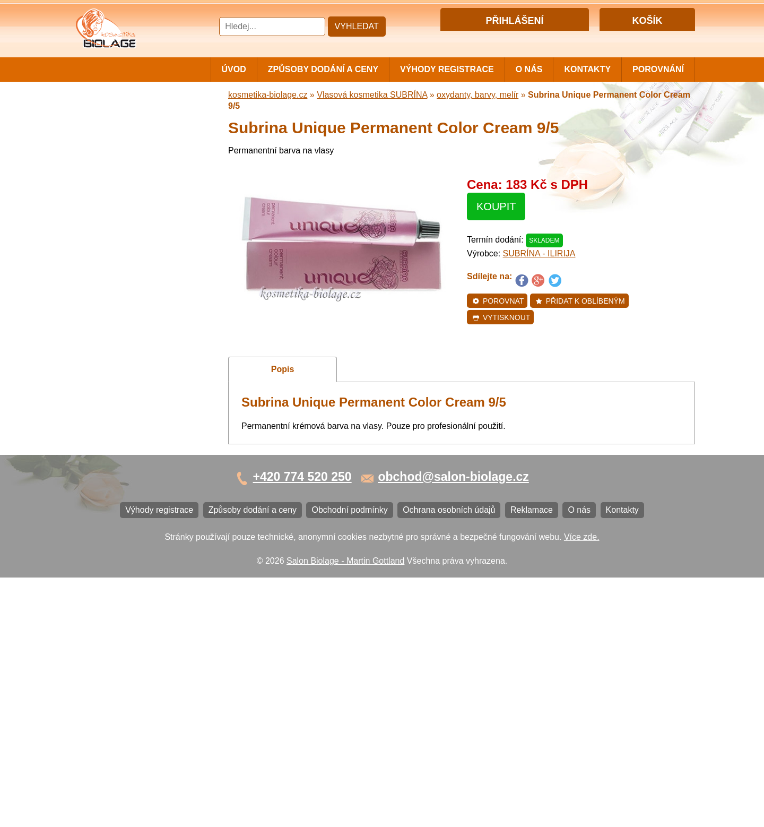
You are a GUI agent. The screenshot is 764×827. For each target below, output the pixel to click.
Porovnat (498, 301)
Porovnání (658, 69)
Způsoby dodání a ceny (323, 69)
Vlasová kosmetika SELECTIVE (139, 380)
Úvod (234, 69)
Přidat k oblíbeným (580, 301)
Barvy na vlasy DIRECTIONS (134, 415)
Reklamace (101, 579)
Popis (282, 369)
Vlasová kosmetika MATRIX (132, 134)
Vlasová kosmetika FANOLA (133, 275)
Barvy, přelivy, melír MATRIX (133, 177)
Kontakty (587, 69)
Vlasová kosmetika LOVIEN (132, 345)
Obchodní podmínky (117, 544)
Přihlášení (492, 39)
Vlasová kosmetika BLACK (130, 433)
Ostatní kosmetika (113, 450)
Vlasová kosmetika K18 (124, 398)
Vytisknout (501, 317)
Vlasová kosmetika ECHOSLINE (141, 293)
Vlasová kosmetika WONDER (136, 258)
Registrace (535, 39)
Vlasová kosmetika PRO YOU (136, 328)
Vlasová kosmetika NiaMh (128, 195)
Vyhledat (357, 26)
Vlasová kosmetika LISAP (128, 212)
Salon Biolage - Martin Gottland (345, 809)
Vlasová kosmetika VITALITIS (135, 363)
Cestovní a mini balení (121, 116)
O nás (529, 69)
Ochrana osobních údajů (126, 562)
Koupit (496, 206)
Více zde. (582, 785)
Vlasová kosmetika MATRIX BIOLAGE (132, 156)
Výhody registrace (447, 69)
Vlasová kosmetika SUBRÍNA (135, 235)
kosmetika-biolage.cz (267, 94)
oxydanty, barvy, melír (477, 94)
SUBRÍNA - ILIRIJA (539, 253)
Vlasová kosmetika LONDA (131, 310)
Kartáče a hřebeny (114, 468)
